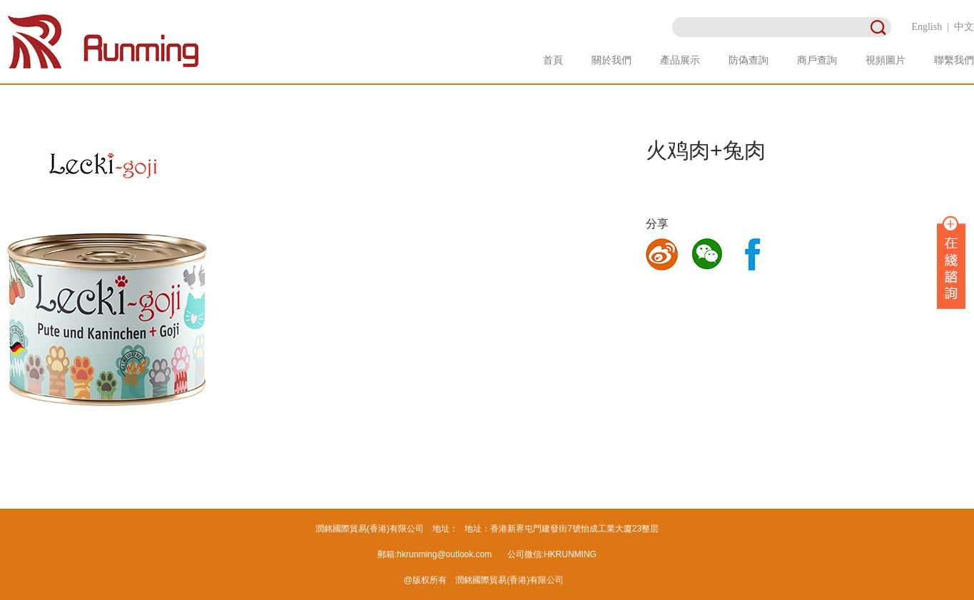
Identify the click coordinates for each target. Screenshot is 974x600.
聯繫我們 (954, 60)
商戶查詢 (817, 60)
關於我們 (611, 60)
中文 (964, 26)
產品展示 (680, 60)
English (926, 26)
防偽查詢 (748, 60)
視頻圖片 (885, 60)
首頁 (553, 60)
